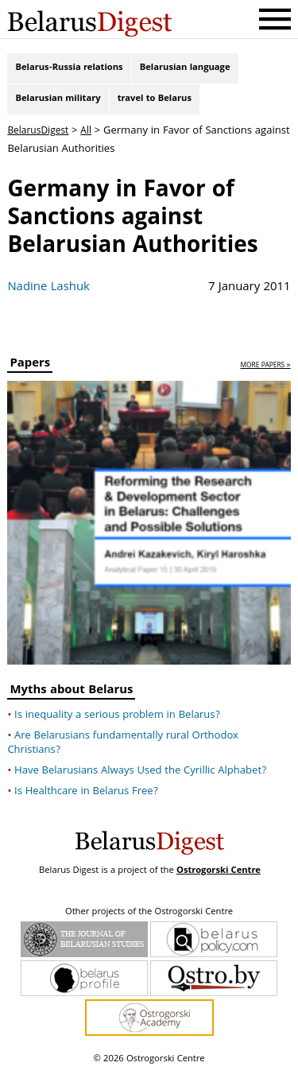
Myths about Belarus (71, 697)
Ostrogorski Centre (218, 876)
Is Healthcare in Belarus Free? (86, 797)
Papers (30, 371)
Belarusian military (57, 103)
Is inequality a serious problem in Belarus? (117, 721)
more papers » (265, 372)
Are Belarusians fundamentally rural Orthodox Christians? (122, 749)
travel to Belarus (155, 103)
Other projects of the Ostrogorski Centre (149, 918)
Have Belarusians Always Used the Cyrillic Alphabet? (140, 777)
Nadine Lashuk (48, 294)
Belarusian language (185, 69)
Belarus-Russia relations (68, 69)
